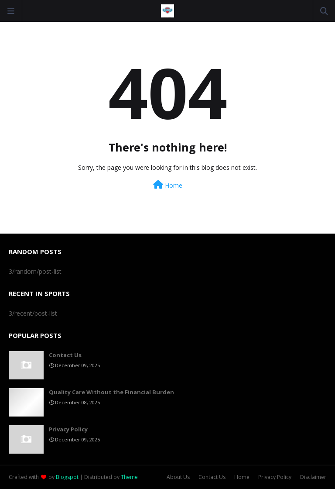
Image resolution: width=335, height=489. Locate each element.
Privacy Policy (68, 429)
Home (167, 184)
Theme (129, 477)
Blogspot (67, 477)
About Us (178, 477)
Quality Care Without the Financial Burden (111, 392)
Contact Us (65, 355)
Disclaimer (313, 477)
